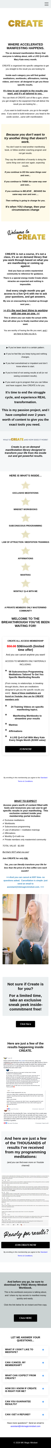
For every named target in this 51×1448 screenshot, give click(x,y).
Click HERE (25, 1317)
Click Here (25, 1024)
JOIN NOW (25, 749)
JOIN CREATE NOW (25, 1245)
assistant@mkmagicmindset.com (23, 887)
